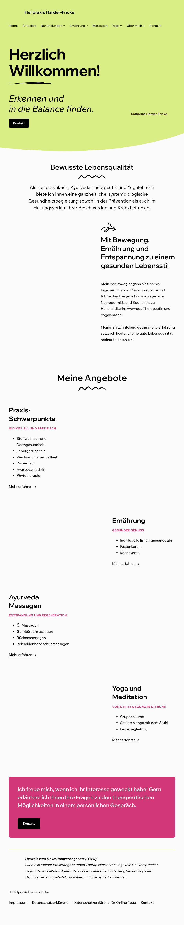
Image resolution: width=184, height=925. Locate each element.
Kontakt (19, 123)
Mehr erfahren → (22, 486)
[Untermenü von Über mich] (144, 26)
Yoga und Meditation (130, 692)
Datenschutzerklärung (50, 902)
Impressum (18, 902)
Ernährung (129, 520)
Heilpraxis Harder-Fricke (51, 12)
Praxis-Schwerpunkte (33, 414)
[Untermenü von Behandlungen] (64, 26)
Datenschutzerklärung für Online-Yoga (104, 902)
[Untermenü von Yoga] (121, 26)
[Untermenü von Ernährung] (87, 26)
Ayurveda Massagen (26, 601)
